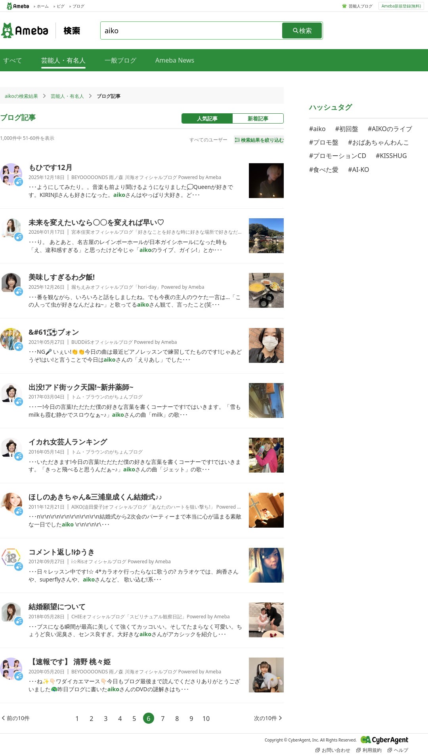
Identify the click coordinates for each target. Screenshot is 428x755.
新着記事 (258, 118)
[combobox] (191, 30)
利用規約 (369, 750)
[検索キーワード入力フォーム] (191, 30)
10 (206, 718)
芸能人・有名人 (67, 96)
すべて (12, 60)
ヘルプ (398, 750)
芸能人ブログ (361, 6)
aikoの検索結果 (21, 96)
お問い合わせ (332, 750)
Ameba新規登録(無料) (401, 6)
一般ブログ (120, 60)
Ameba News (174, 60)
